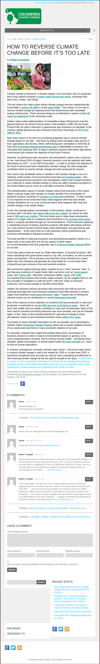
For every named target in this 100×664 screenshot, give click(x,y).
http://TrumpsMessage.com (63, 500)
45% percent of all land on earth (59, 305)
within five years (71, 317)
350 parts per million (26, 216)
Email (42, 551)
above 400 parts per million (53, 213)
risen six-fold (73, 341)
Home (38, 3)
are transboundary (71, 177)
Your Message (17, 531)
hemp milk (25, 275)
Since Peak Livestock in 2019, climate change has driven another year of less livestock (72, 590)
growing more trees (79, 219)
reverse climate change (70, 244)
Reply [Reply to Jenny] (89, 402)
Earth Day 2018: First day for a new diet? (72, 611)
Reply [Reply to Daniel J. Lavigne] (89, 455)
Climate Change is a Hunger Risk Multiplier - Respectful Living (57, 508)
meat (67, 275)
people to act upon (67, 358)
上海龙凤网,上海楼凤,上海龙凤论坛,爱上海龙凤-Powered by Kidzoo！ (60, 517)
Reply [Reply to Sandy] (89, 427)
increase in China (49, 196)
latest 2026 (54, 107)
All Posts (44, 3)
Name (14, 551)
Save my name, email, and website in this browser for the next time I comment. (42, 564)
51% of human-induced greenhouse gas (35, 146)
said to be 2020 (29, 107)
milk (78, 275)
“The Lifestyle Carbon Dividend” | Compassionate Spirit (54, 417)
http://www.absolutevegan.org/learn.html (44, 445)
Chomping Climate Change (37, 325)
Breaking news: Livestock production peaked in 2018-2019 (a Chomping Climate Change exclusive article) (70, 599)
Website (72, 551)
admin (27, 39)
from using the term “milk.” (45, 294)
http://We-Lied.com (54, 470)
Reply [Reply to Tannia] (89, 441)
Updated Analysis (53, 3)
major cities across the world (55, 96)
